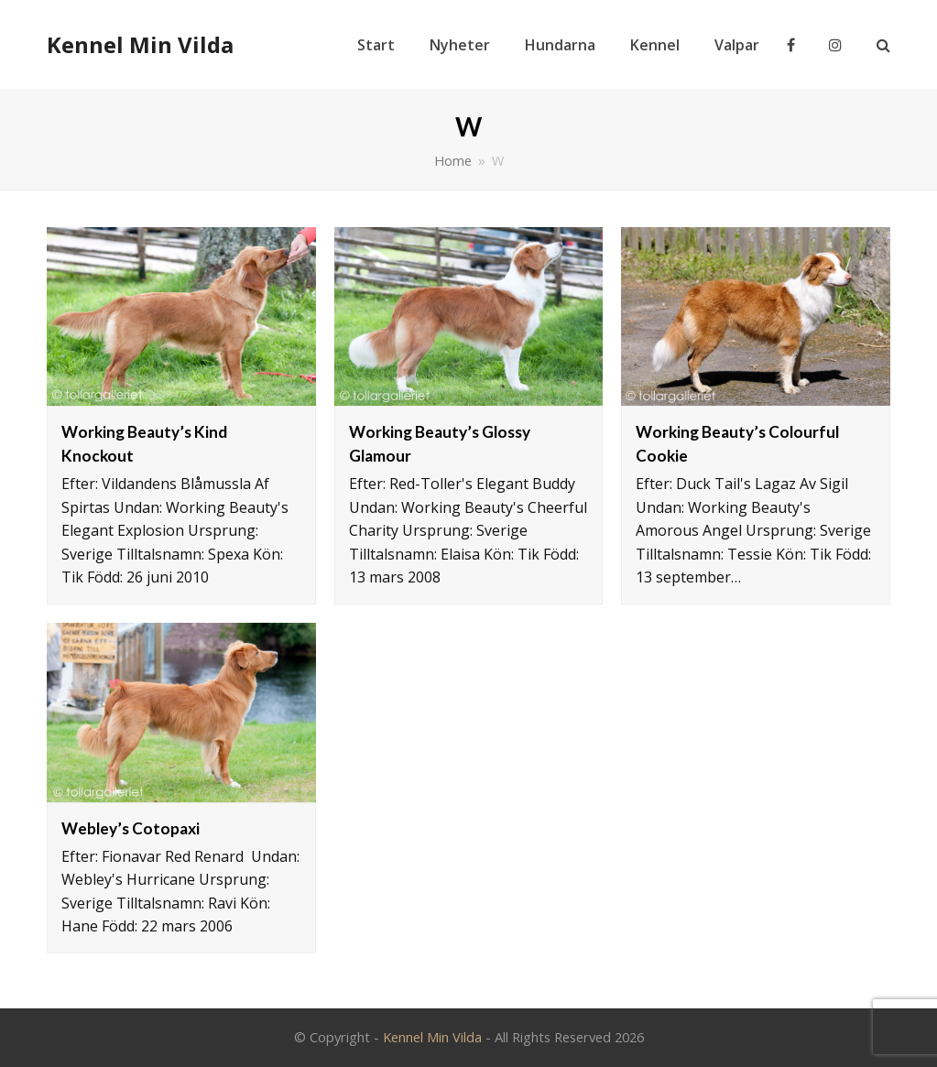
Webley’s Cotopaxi (130, 828)
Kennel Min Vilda (140, 44)
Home (453, 160)
